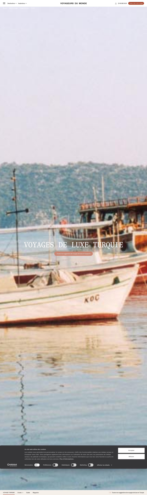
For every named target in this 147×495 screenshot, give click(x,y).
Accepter (131, 476)
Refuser (131, 483)
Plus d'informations (67, 485)
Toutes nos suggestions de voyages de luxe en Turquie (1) (73, 254)
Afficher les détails (103, 491)
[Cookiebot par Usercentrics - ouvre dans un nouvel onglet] (12, 491)
